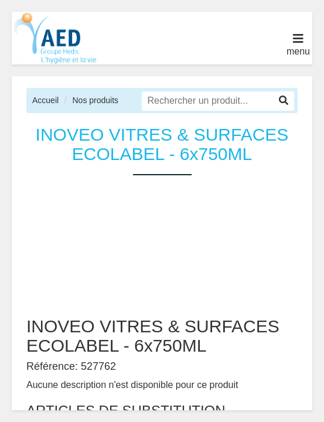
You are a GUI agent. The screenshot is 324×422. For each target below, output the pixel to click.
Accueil (45, 100)
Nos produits (95, 100)
